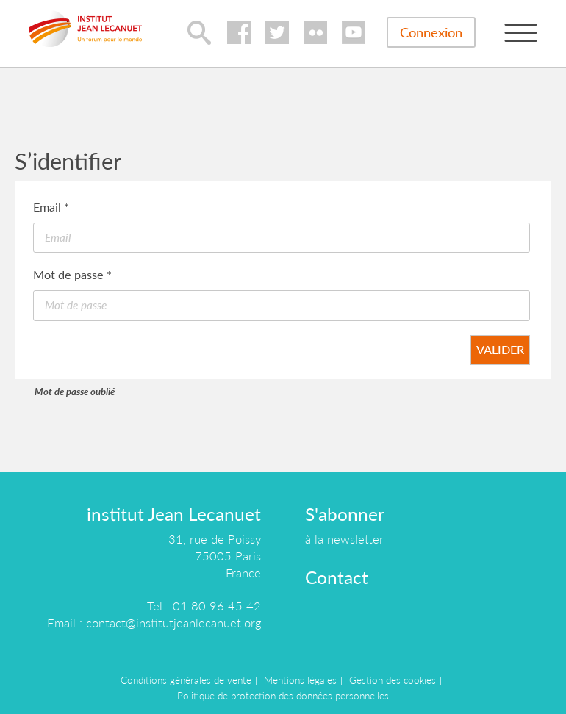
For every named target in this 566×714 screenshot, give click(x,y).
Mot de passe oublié (75, 391)
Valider (500, 349)
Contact (336, 577)
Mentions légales (300, 680)
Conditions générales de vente (186, 680)
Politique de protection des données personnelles (283, 696)
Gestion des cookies (392, 680)
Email (51, 207)
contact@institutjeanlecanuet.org (173, 623)
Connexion (431, 32)
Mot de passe (72, 274)
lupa (199, 32)
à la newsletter (344, 539)
